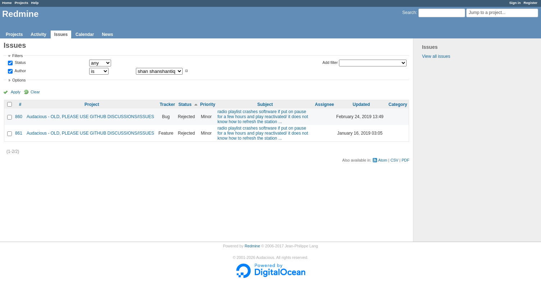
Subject (265, 104)
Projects (21, 3)
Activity (38, 34)
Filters (17, 55)
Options (19, 80)
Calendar (84, 34)
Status (20, 63)
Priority (207, 104)
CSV (394, 160)
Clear (35, 92)
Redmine (252, 246)
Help (35, 3)
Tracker (167, 104)
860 (18, 116)
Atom (382, 160)
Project (91, 104)
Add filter (330, 62)
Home (7, 3)
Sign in (515, 3)
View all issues (436, 56)
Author (20, 71)
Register (530, 3)
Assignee (324, 104)
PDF (405, 160)
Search (409, 12)
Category (398, 104)
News (107, 34)
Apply (15, 92)
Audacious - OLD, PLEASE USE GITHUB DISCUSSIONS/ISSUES (90, 116)
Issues (61, 34)
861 (18, 133)
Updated (361, 104)
